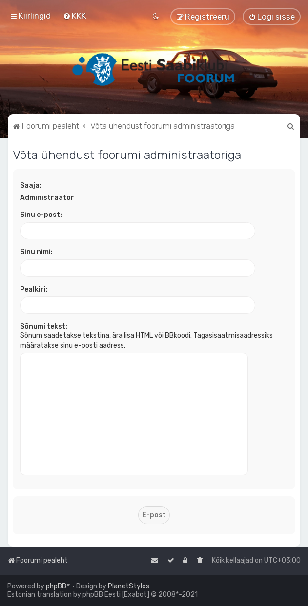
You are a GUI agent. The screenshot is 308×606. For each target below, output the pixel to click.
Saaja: (30, 185)
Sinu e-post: (41, 215)
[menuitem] (75, 15)
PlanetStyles (128, 586)
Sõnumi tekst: (43, 326)
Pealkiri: (34, 289)
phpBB (56, 586)
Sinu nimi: (36, 252)
